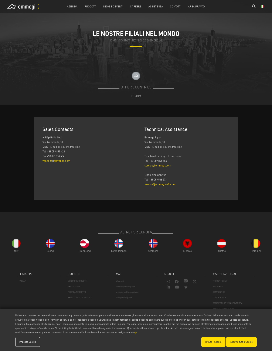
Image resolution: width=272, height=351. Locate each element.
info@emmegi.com (124, 297)
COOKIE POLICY (219, 297)
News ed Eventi (113, 6)
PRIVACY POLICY (220, 281)
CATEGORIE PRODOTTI (77, 281)
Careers (135, 6)
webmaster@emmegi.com (127, 292)
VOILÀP (23, 281)
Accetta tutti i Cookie (241, 341)
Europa (136, 96)
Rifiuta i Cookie (213, 341)
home (113, 40)
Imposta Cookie (27, 341)
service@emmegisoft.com (160, 184)
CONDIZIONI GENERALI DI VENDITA (227, 303)
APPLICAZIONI (74, 286)
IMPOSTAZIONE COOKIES (223, 308)
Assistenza (155, 6)
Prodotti (90, 6)
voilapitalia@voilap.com (56, 160)
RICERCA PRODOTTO (77, 292)
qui (135, 332)
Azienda (72, 6)
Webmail (120, 281)
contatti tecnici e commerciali (141, 40)
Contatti (175, 6)
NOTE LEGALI (218, 286)
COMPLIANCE (219, 292)
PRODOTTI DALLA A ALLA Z (79, 297)
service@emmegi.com (157, 165)
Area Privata (196, 6)
